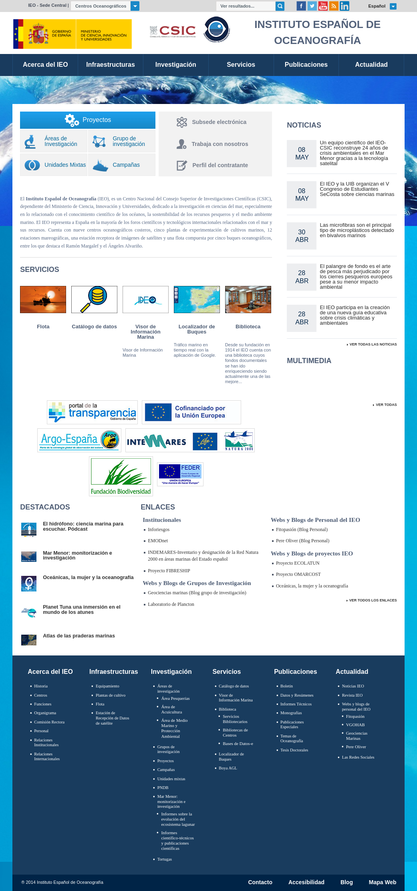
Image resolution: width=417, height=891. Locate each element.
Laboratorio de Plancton (171, 604)
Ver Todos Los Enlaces (373, 600)
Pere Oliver (356, 746)
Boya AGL (228, 768)
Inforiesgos (158, 529)
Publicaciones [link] (306, 64)
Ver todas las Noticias (373, 344)
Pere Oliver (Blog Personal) (302, 540)
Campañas (166, 769)
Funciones (42, 704)
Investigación (171, 671)
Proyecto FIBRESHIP (169, 570)
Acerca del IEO (50, 671)
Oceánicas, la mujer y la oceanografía (312, 586)
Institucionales (162, 519)
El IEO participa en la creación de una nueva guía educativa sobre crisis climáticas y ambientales (354, 315)
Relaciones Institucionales (46, 742)
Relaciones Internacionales (47, 756)
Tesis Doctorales (294, 750)
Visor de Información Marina (145, 332)
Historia (41, 686)
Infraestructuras (113, 671)
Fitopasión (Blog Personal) (302, 529)
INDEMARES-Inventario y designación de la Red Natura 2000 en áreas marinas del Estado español (203, 555)
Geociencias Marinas (357, 736)
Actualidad (352, 671)
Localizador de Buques (197, 329)
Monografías (291, 713)
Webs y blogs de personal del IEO (356, 706)
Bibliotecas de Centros (235, 732)
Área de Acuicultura (171, 709)
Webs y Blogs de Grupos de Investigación (197, 582)
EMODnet (158, 540)
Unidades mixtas (171, 779)
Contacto (260, 882)
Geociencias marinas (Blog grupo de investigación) (197, 592)
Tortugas (164, 859)
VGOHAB (355, 724)
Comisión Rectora (49, 722)
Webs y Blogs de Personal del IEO (315, 519)
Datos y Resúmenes (297, 695)
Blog (346, 882)
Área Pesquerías (175, 698)
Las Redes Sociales (358, 757)
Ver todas (386, 405)
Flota (43, 327)
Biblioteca (248, 327)
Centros (40, 695)
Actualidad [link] (371, 64)
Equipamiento (107, 686)
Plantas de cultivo (110, 695)
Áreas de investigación (168, 688)
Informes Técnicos (296, 704)
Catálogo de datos (94, 327)
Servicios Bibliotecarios (235, 719)
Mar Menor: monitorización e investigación (171, 801)
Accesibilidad (306, 882)
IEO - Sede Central (47, 5)
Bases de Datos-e (238, 743)
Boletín (286, 686)
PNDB (163, 787)
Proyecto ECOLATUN (298, 563)
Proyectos (165, 761)
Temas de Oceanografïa (291, 738)
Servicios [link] (241, 64)
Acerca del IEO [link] (45, 64)
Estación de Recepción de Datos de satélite (112, 718)
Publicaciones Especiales (292, 724)
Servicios (226, 671)
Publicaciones (295, 671)
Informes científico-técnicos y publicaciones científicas (177, 840)
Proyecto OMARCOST (298, 574)
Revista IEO (352, 695)
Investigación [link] (175, 64)
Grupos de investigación (168, 749)
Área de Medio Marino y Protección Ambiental (174, 728)
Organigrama (45, 713)
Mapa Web (383, 882)
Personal (41, 731)
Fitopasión (355, 716)
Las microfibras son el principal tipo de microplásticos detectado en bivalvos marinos (357, 230)
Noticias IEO (353, 686)
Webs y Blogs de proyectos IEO (312, 553)
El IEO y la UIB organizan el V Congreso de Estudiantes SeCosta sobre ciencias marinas (357, 189)
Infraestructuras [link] (110, 64)
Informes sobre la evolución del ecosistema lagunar (178, 819)
